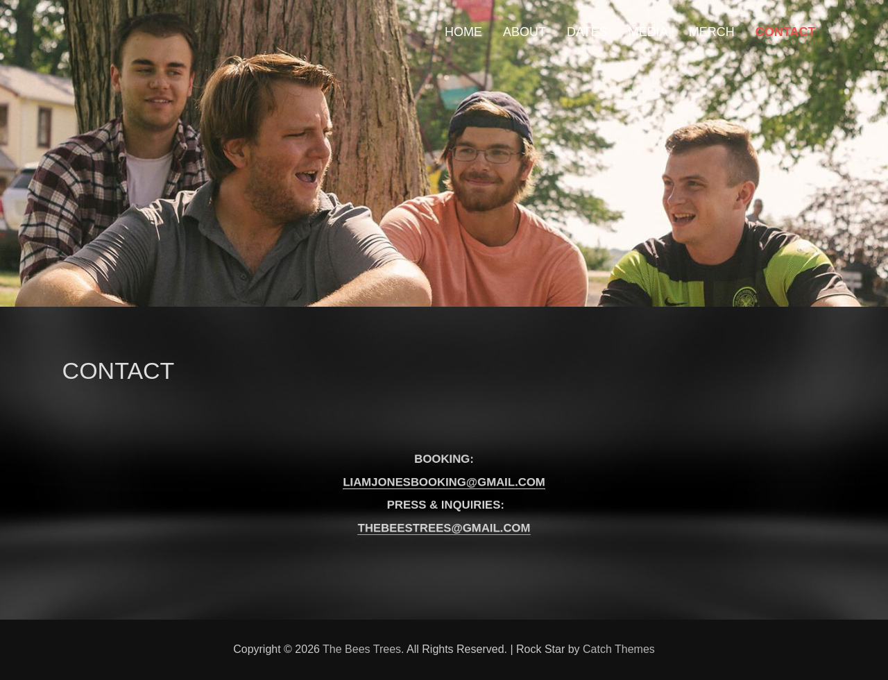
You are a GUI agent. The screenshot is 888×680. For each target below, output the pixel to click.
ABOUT (524, 32)
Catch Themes (619, 649)
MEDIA (648, 32)
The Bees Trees (362, 649)
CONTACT (785, 32)
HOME (463, 32)
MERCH (712, 32)
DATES (587, 32)
